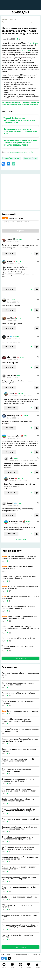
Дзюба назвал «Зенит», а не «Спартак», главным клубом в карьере (18, 800)
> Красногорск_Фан (30, 460)
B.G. (8, 300)
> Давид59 (26, 524)
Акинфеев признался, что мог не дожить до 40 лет (19, 916)
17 (10, 784)
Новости (11, 19)
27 (10, 591)
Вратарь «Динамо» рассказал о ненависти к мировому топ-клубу (20, 868)
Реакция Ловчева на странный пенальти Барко (17, 567)
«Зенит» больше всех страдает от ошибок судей (19, 888)
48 (10, 892)
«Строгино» (26, 50)
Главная (4, 19)
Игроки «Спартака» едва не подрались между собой (20, 597)
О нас (8, 954)
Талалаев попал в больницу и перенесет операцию (18, 647)
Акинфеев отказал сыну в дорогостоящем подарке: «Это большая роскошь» (19, 878)
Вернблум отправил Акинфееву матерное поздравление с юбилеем (18, 607)
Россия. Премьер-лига (11, 158)
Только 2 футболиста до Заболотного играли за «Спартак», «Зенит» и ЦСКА (19, 120)
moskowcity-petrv (13, 416)
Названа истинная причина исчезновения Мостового (19, 750)
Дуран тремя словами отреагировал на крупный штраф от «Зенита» (18, 780)
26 (10, 633)
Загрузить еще (20, 539)
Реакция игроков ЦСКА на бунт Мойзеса (18, 638)
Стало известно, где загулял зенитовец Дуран (20, 819)
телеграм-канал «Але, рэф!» (21, 152)
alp (8, 336)
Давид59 (10, 503)
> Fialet (25, 481)
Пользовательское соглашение (21, 954)
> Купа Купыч (27, 396)
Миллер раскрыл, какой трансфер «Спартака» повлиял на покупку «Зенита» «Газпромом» (20, 926)
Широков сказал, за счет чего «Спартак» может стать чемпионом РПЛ (20, 131)
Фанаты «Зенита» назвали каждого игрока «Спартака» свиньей (19, 617)
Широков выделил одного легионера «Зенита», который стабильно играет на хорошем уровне (20, 142)
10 (10, 641)
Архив (2, 954)
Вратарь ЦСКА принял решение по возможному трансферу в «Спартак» (17, 720)
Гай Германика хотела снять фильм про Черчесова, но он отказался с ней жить (18, 848)
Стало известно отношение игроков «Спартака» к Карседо (16, 770)
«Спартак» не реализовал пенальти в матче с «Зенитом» (20, 587)
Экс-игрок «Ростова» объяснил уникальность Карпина (20, 674)
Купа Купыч (11, 375)
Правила (34, 954)
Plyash (9, 261)
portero (9, 239)
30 (10, 930)
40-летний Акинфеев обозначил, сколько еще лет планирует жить (20, 730)
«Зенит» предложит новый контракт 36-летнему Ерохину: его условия (18, 760)
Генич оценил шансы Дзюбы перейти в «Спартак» (17, 936)
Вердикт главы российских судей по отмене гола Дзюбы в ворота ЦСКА (20, 740)
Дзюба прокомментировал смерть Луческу (19, 897)
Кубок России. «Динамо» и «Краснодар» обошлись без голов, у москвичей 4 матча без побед (20, 628)
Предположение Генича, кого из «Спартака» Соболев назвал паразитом (20, 828)
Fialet (11, 458)
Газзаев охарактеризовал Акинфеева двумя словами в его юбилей (20, 858)
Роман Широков (33, 43)
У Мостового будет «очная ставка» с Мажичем (17, 906)
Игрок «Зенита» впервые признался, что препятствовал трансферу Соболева (18, 838)
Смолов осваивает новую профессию (20, 711)
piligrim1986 (11, 357)
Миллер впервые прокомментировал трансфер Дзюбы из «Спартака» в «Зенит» (19, 790)
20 (10, 621)
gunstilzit (10, 318)
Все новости (21, 658)
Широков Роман (30, 158)
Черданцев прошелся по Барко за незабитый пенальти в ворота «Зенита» (19, 557)
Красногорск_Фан (13, 436)
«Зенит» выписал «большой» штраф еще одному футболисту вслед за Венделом (18, 810)
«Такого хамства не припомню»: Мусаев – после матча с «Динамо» (19, 577)
